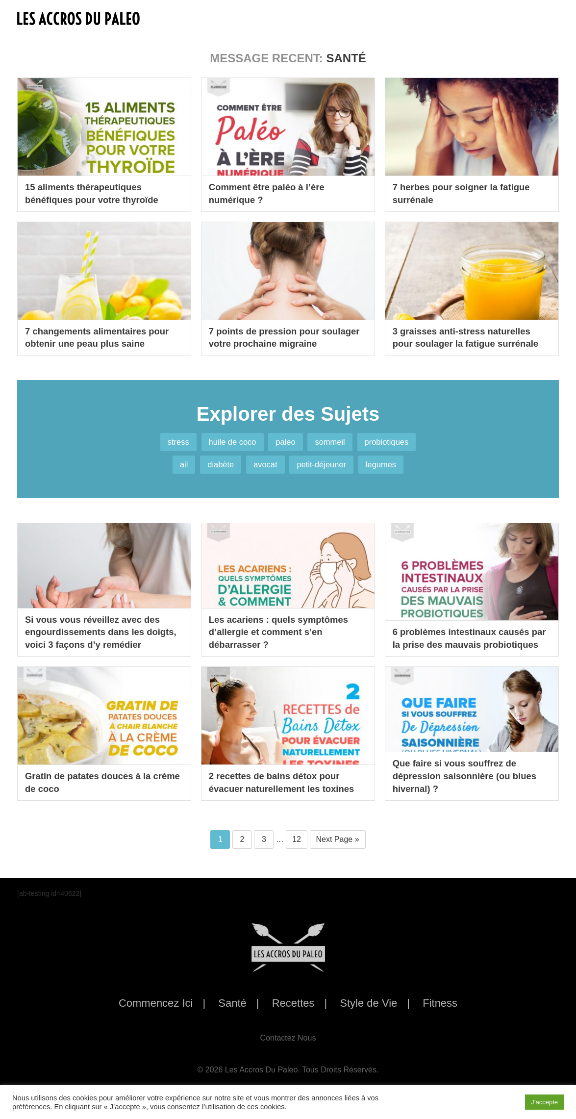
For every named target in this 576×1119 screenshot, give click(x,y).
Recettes (293, 1012)
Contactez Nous (288, 1046)
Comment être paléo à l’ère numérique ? (271, 192)
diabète (213, 471)
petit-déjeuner (326, 471)
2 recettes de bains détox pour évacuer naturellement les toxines (287, 790)
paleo (285, 444)
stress (165, 444)
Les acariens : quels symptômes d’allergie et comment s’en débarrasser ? (284, 639)
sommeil (335, 444)
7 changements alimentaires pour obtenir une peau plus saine (103, 336)
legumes (392, 471)
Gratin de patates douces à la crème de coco (93, 790)
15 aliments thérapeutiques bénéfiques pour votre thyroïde (97, 192)
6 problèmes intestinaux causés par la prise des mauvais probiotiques (467, 639)
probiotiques (398, 444)
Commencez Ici (156, 1012)
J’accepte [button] (544, 1102)
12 (296, 847)
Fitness (440, 1012)
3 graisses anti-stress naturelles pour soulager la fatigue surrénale (472, 336)
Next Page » (337, 847)
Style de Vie (368, 1012)
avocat (263, 471)
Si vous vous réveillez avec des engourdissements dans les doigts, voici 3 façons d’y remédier (98, 632)
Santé (232, 1012)
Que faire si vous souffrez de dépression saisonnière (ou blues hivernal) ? (471, 783)
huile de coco (226, 444)
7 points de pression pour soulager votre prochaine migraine (268, 329)
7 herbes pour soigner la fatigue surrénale (467, 192)
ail (171, 471)
